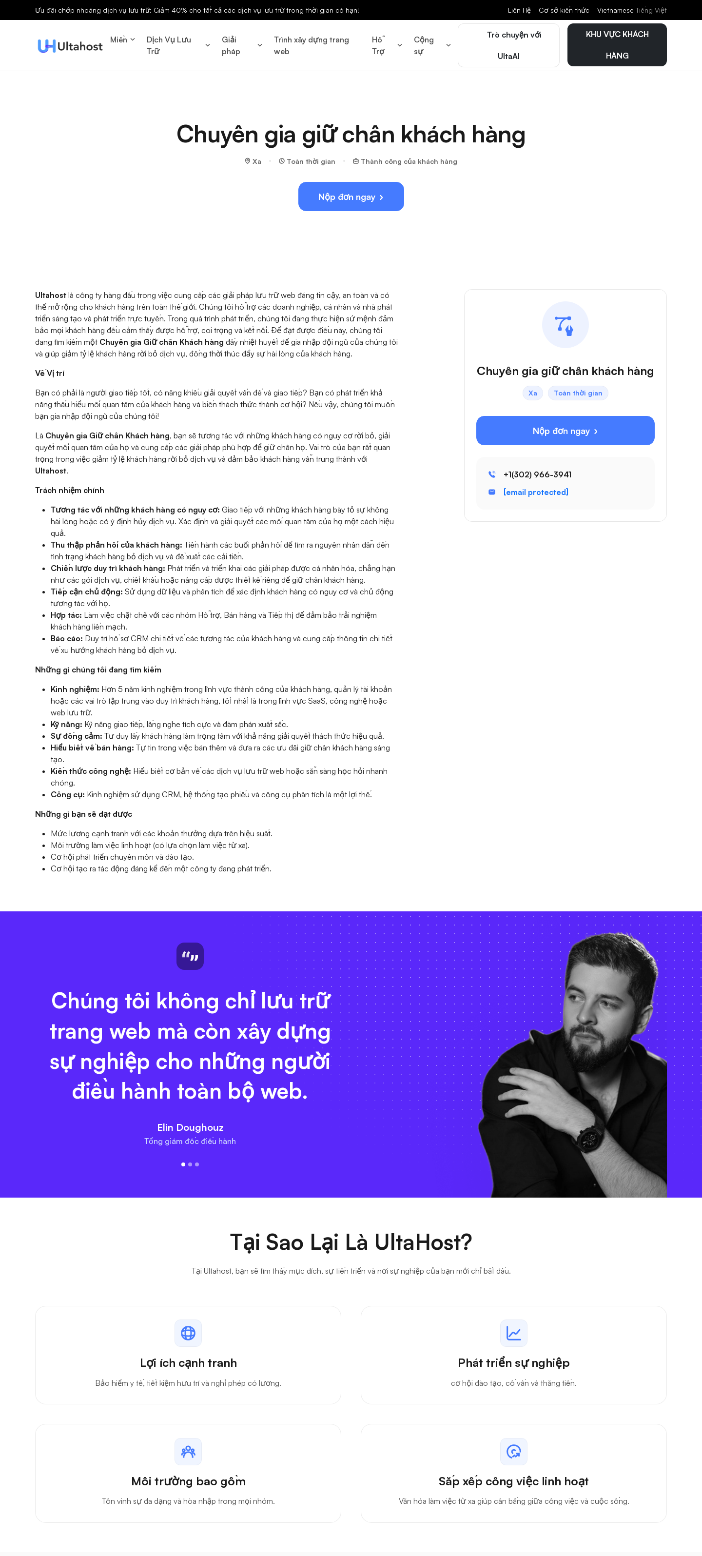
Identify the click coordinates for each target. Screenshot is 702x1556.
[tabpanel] (351, 1404)
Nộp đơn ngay (351, 191)
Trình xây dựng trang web (311, 43)
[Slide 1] (183, 1159)
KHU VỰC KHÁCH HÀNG (617, 42)
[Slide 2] (190, 1159)
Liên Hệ (519, 10)
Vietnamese (632, 10)
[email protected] (536, 487)
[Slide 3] (197, 1159)
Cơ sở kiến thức (564, 10)
